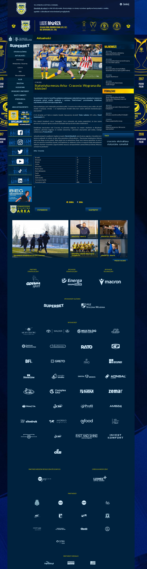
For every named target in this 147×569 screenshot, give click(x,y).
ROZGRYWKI (20, 87)
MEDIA (20, 103)
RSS (20, 71)
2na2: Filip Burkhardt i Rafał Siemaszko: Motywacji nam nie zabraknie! (116, 99)
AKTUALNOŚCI (20, 56)
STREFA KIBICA (20, 99)
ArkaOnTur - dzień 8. (108, 255)
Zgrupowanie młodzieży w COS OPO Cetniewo (29, 255)
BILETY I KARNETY (20, 95)
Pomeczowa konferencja (114, 121)
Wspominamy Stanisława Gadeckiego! (114, 83)
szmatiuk (123, 144)
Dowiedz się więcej (41, 8)
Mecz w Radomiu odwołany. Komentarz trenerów (115, 53)
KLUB (20, 79)
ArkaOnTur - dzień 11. (79, 236)
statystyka (112, 144)
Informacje (20, 59)
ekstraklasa (123, 141)
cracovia (111, 141)
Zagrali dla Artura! (112, 76)
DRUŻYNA (20, 83)
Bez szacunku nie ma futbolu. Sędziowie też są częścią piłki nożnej (118, 69)
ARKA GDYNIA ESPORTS (20, 107)
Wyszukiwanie (20, 75)
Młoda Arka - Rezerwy (20, 63)
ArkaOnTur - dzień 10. (108, 236)
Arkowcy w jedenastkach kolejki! (117, 115)
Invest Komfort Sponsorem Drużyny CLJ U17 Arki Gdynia (118, 61)
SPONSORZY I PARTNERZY (20, 91)
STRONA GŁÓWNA (20, 52)
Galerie (20, 67)
